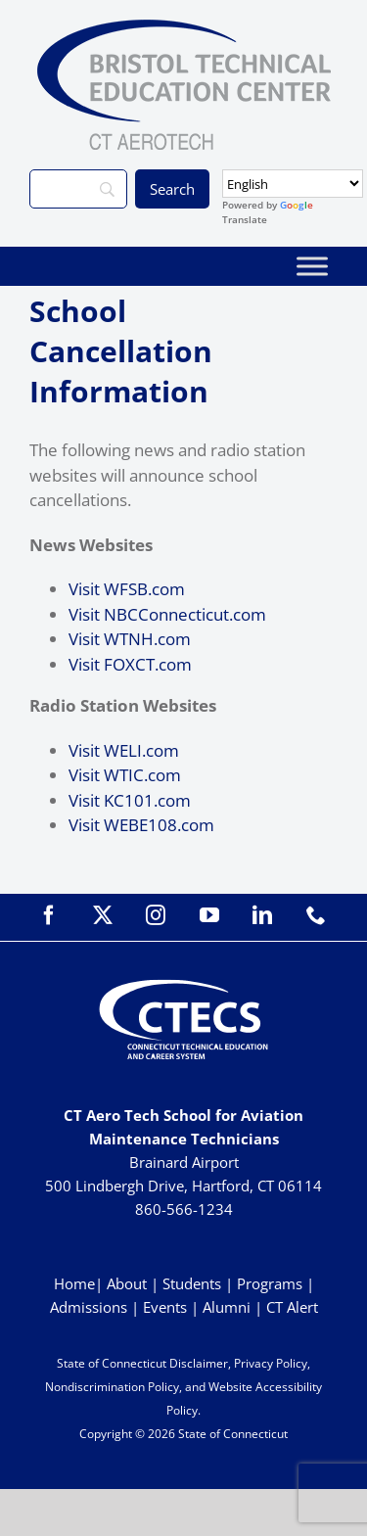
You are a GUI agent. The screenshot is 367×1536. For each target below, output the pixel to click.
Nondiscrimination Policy (112, 1386)
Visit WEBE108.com (141, 825)
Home (74, 1283)
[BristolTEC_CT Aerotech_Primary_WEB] (184, 28)
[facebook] (49, 915)
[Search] (78, 189)
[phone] (316, 915)
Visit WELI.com (124, 750)
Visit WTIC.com (125, 775)
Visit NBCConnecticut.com (167, 614)
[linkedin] (262, 915)
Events (165, 1307)
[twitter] (103, 915)
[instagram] (155, 915)
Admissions (88, 1307)
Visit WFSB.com (127, 589)
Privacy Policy (270, 1363)
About (127, 1283)
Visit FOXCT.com (130, 664)
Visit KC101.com (130, 800)
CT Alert (292, 1307)
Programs (269, 1283)
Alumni (228, 1307)
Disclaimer (198, 1363)
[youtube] (209, 915)
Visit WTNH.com (130, 639)
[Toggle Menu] (312, 265)
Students (191, 1283)
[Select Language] (292, 183)
